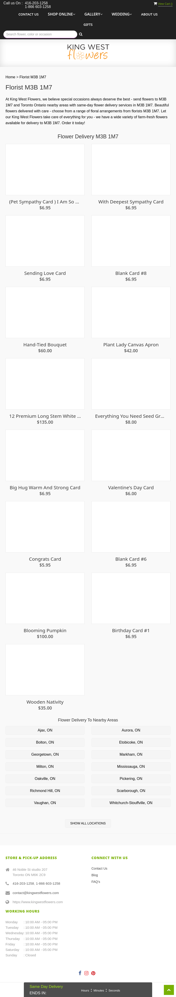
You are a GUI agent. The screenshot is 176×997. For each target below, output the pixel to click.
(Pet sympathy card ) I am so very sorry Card (45, 202)
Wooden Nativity (45, 702)
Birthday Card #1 (131, 630)
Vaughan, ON (45, 803)
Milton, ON (45, 766)
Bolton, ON (45, 742)
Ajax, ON (45, 730)
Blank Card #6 (130, 559)
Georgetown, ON (45, 754)
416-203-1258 (23, 883)
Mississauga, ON (131, 766)
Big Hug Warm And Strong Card (45, 487)
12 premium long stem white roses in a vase (45, 416)
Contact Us (28, 14)
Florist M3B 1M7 (32, 77)
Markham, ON (131, 754)
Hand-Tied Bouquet (45, 344)
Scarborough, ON (131, 791)
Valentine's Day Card (131, 487)
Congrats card (45, 559)
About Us (149, 14)
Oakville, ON (45, 779)
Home (10, 77)
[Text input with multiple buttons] (40, 34)
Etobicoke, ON (131, 742)
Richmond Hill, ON (45, 791)
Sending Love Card (45, 273)
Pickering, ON (131, 779)
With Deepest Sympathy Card (131, 202)
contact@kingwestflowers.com (36, 893)
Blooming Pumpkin (45, 630)
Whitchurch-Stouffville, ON (131, 803)
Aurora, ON (131, 730)
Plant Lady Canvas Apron (131, 344)
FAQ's (95, 882)
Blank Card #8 (130, 273)
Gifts (88, 24)
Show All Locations (88, 823)
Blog (94, 875)
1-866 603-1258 (48, 883)
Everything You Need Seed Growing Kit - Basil (131, 416)
